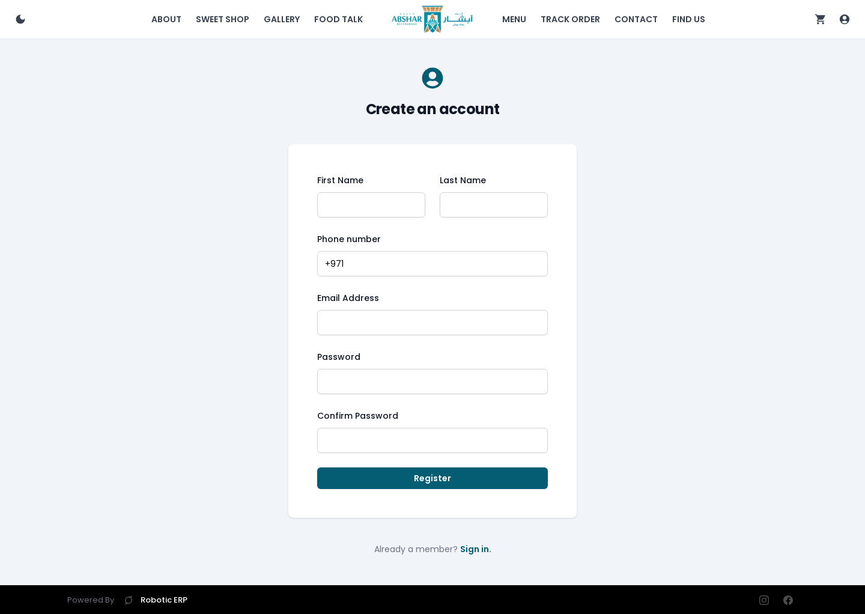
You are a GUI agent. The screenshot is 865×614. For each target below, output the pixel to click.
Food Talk (338, 19)
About (166, 19)
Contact (636, 19)
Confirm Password (357, 416)
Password (338, 357)
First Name (340, 180)
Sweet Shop (222, 19)
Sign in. (475, 549)
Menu (514, 19)
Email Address (348, 298)
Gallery (282, 19)
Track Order (570, 19)
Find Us (688, 19)
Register (432, 478)
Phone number (349, 239)
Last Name (463, 180)
